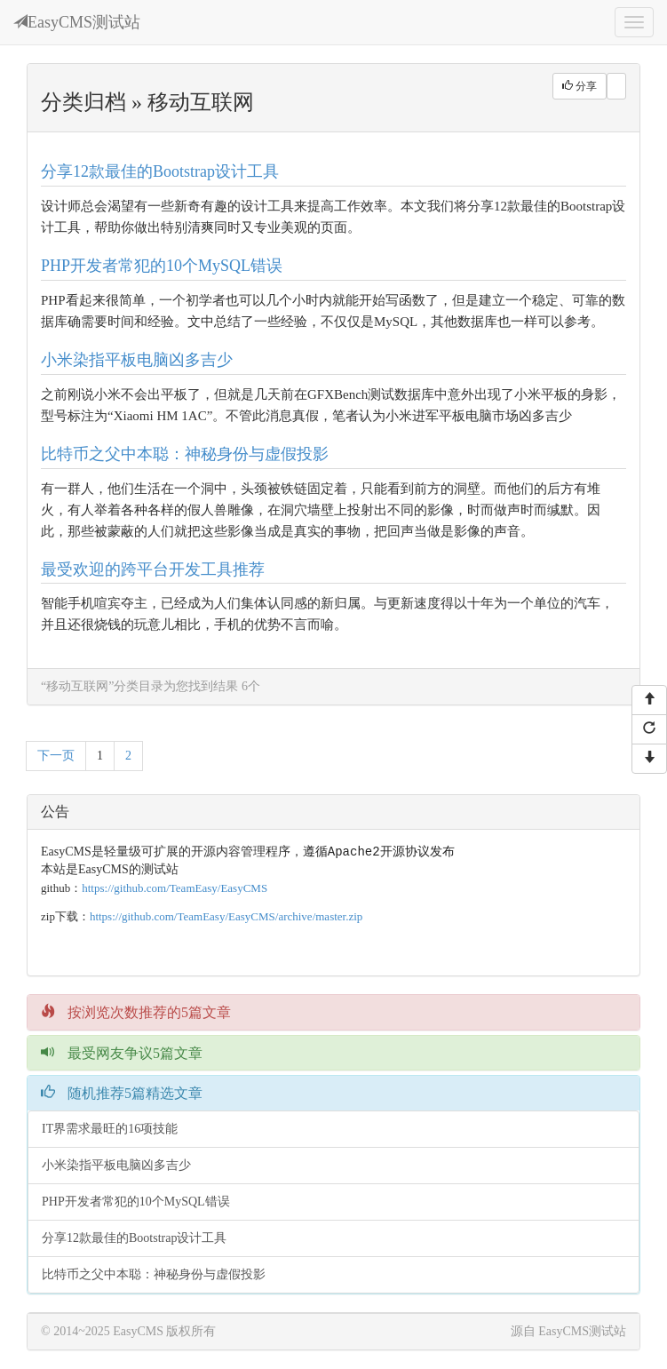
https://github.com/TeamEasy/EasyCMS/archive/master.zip (226, 917)
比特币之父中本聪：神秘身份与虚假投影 (185, 454)
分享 (579, 86)
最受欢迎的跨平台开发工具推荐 (153, 569)
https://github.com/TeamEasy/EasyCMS (174, 888)
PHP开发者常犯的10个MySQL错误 (161, 266)
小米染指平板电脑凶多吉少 (137, 360)
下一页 (56, 755)
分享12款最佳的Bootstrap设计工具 (160, 171)
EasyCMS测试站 (76, 22)
